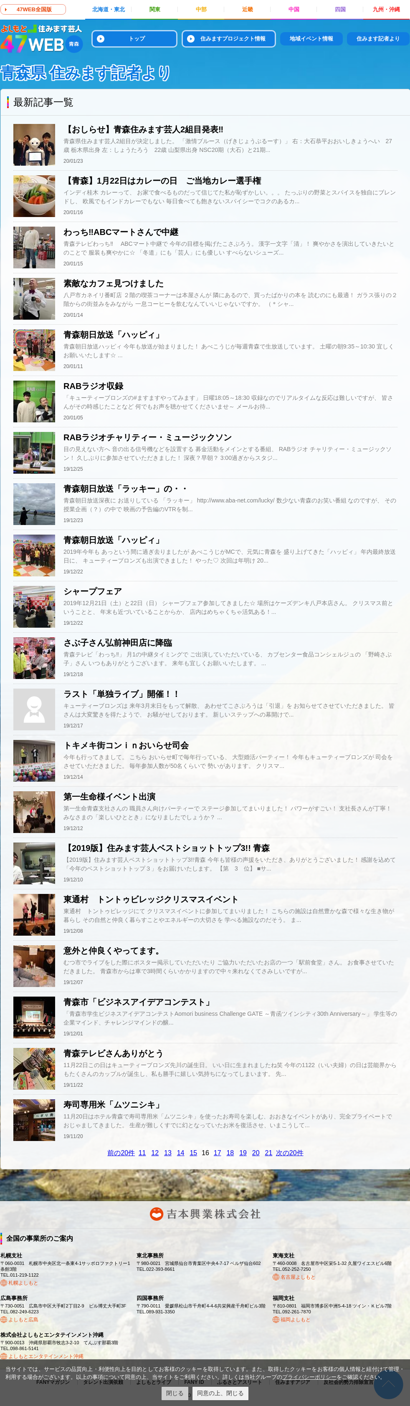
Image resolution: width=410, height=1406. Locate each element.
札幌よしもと (23, 1283)
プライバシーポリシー (309, 1377)
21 (269, 1152)
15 (193, 1152)
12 (155, 1152)
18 (230, 1152)
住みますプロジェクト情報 (233, 38)
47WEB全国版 (34, 9)
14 (181, 1152)
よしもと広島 (23, 1320)
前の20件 (121, 1152)
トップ (137, 38)
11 (142, 1152)
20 (256, 1152)
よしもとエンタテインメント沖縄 (46, 1356)
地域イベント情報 (311, 38)
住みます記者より (378, 38)
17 (217, 1152)
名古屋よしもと (298, 1277)
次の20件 (290, 1152)
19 (243, 1152)
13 (168, 1152)
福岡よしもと (296, 1320)
